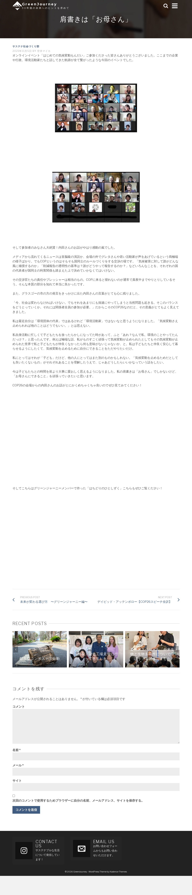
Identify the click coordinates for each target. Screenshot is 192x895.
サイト (17, 780)
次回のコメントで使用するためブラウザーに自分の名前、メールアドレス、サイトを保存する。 (78, 800)
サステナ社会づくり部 (25, 46)
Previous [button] (15, 649)
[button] (96, 108)
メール (18, 765)
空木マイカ (44, 50)
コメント (18, 706)
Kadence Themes (118, 871)
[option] (39, 649)
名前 (16, 750)
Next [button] (176, 649)
